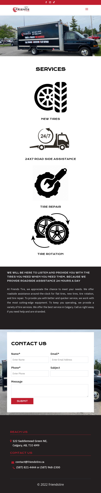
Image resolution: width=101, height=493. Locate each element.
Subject (69, 370)
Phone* (30, 370)
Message (50, 388)
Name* (30, 356)
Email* (69, 356)
